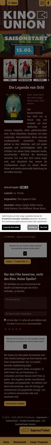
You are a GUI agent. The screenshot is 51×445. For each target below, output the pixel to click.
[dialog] (25, 222)
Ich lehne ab (33, 227)
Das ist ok (43, 227)
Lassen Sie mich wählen (11, 227)
